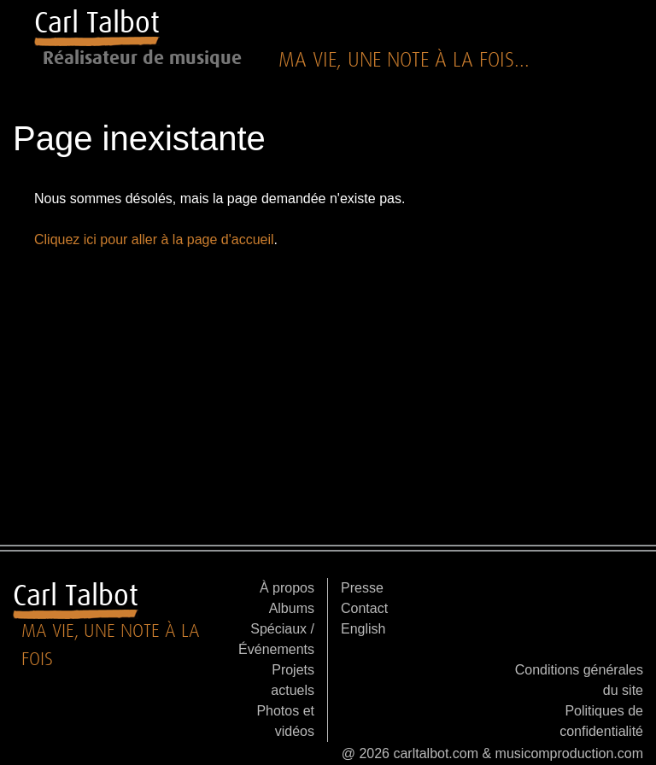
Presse (362, 588)
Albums (291, 608)
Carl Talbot (97, 22)
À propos (287, 588)
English (363, 629)
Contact (364, 608)
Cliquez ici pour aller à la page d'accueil (154, 239)
